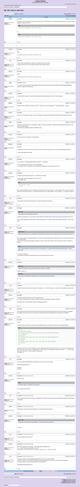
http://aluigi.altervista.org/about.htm (42, 446)
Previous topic (68, 15)
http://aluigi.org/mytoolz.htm (23, 364)
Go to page (66, 13)
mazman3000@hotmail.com (64, 149)
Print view (6, 15)
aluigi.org (11, 7)
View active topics (17, 5)
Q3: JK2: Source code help (13, 10)
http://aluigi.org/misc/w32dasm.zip (24, 464)
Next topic (73, 15)
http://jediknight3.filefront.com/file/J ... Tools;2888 (37, 161)
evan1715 (24, 54)
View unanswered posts (8, 5)
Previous (69, 13)
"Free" (34, 297)
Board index (6, 7)
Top (5, 42)
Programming (16, 7)
